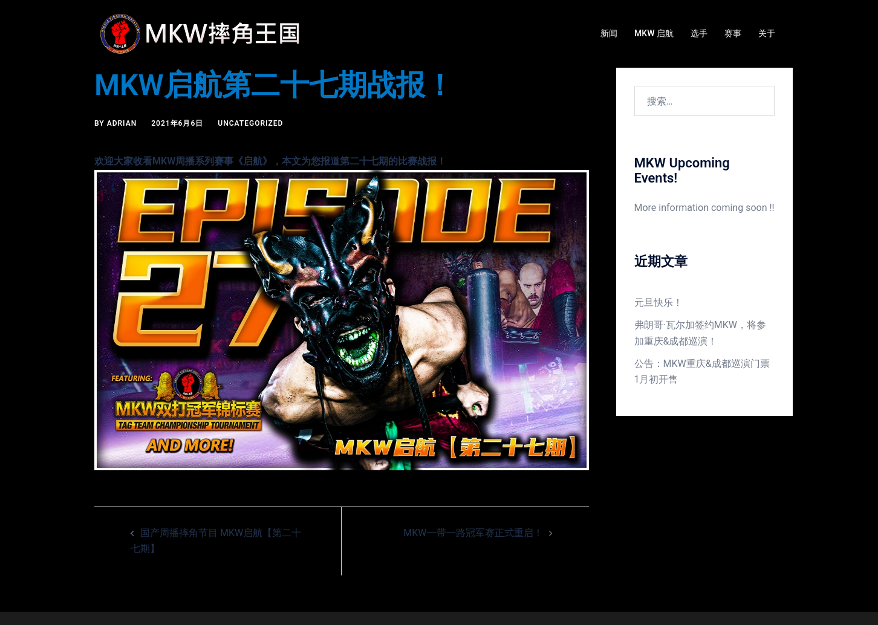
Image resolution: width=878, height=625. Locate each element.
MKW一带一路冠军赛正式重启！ (472, 533)
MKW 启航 (654, 33)
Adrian (122, 123)
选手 (699, 33)
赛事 (732, 33)
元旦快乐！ (658, 302)
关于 (766, 33)
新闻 (608, 33)
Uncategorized (250, 123)
